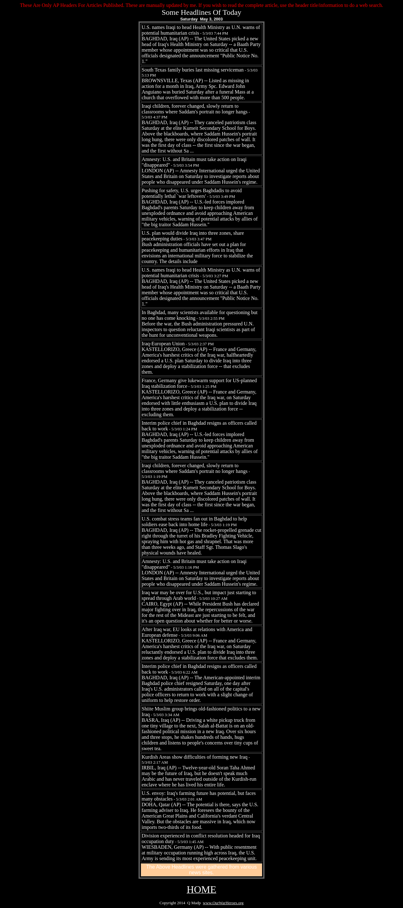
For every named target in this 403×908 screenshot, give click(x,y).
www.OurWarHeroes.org (223, 902)
